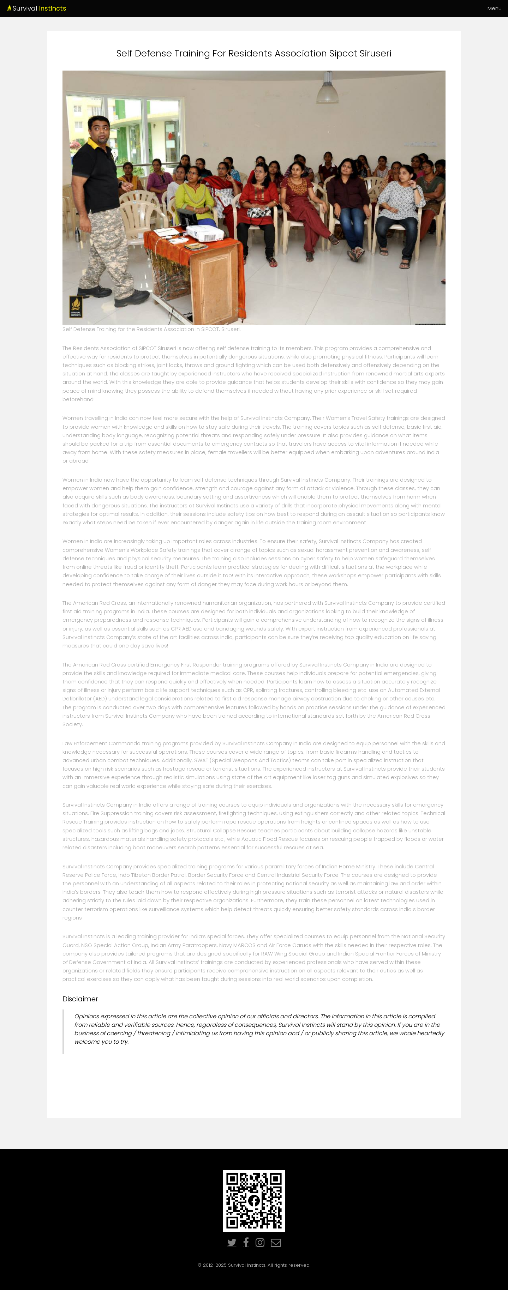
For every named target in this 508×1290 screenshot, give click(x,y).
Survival (61, 8)
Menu (495, 8)
